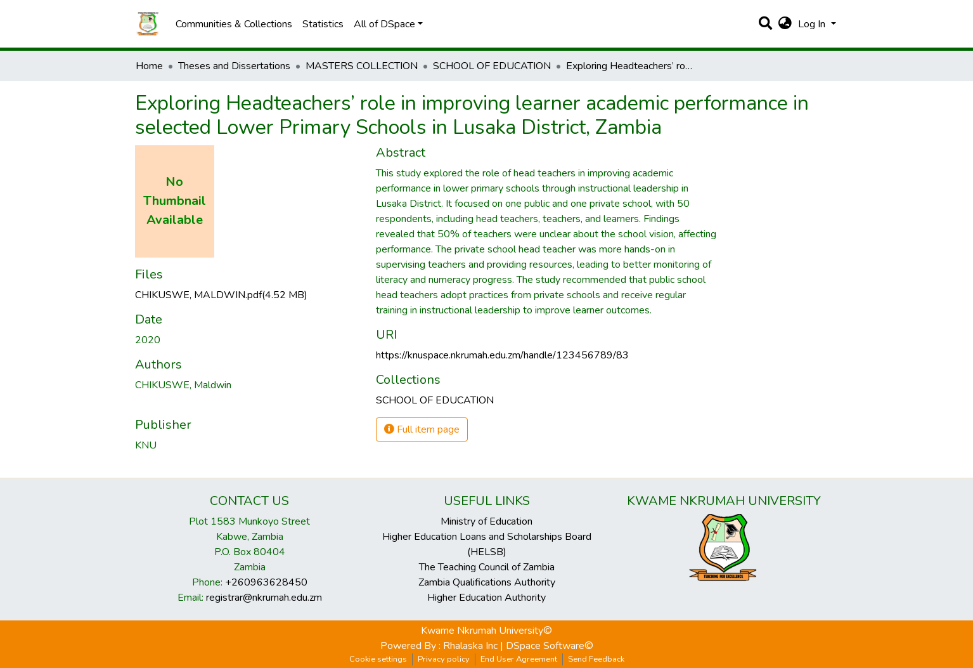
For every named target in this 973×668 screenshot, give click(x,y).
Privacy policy (444, 659)
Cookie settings (378, 659)
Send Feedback (596, 659)
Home (149, 66)
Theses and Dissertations (234, 66)
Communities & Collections (234, 24)
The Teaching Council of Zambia (487, 567)
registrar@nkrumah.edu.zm (264, 598)
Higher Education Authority (486, 598)
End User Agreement (518, 659)
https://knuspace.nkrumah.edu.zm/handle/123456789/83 (502, 355)
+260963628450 (266, 582)
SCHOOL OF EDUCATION (492, 66)
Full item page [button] (422, 429)
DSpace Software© (549, 646)
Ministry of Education (486, 521)
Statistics (323, 24)
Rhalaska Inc (470, 646)
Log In (813, 24)
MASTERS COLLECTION (362, 66)
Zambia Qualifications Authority (486, 582)
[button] (785, 24)
